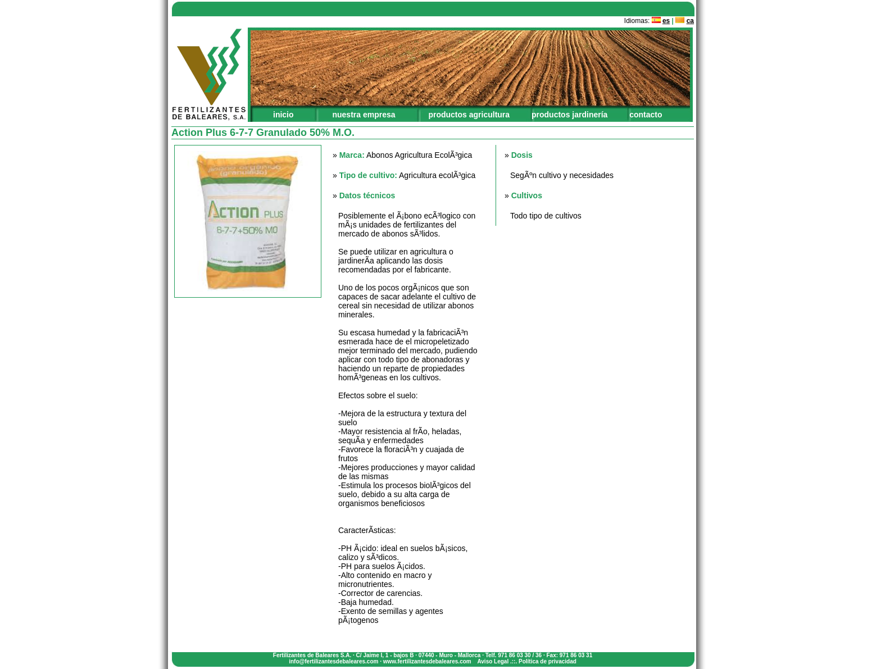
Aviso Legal (492, 661)
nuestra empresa (363, 114)
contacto (645, 114)
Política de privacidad (547, 661)
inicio (283, 114)
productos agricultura (469, 114)
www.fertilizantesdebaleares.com (427, 661)
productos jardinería (569, 114)
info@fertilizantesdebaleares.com (333, 661)
